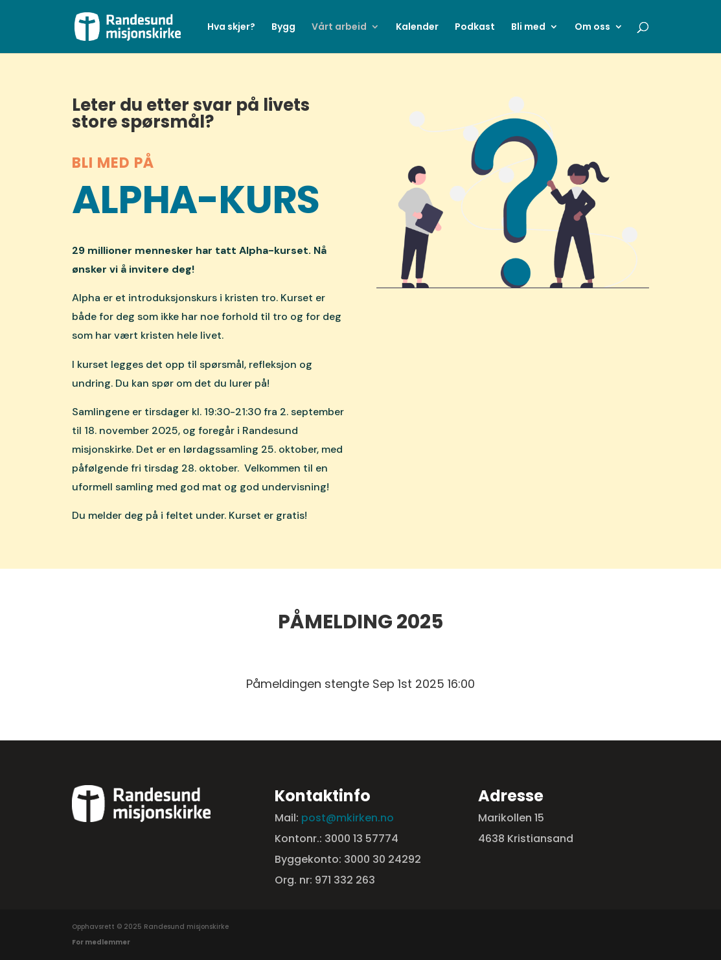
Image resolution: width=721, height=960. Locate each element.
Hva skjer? (231, 27)
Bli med (528, 27)
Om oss (592, 27)
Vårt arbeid (339, 27)
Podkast (475, 27)
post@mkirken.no (347, 817)
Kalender (417, 27)
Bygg (283, 27)
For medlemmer (101, 942)
